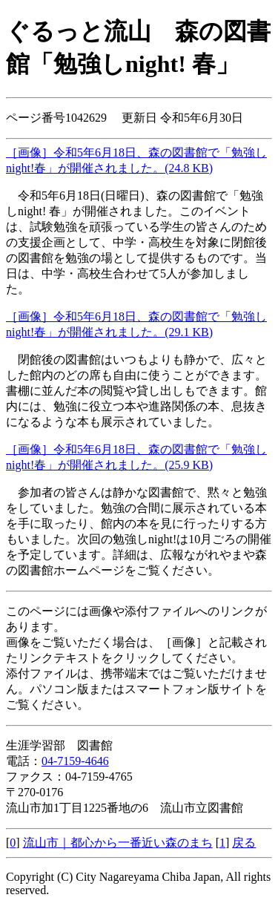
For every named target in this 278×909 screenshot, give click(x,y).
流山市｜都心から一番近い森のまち (118, 842)
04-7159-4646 (75, 761)
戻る (244, 842)
